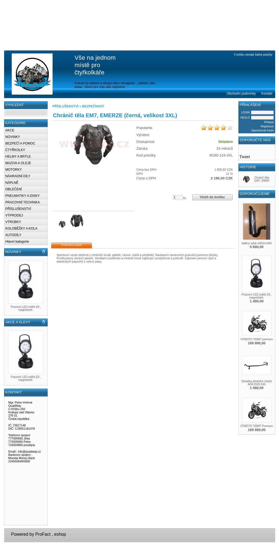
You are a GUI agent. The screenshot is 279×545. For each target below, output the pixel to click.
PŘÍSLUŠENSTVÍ (18, 209)
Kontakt (266, 93)
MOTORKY (13, 169)
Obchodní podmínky (241, 93)
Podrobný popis (71, 244)
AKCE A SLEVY (18, 322)
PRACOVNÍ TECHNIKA (22, 202)
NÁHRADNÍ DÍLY (18, 176)
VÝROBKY (13, 222)
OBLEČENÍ (13, 189)
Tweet (244, 156)
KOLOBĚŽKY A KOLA (21, 228)
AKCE (9, 130)
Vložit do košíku (212, 197)
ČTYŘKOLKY (15, 150)
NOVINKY (12, 137)
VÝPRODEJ (14, 215)
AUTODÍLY (13, 235)
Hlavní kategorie (17, 241)
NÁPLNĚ (12, 183)
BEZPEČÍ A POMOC (20, 143)
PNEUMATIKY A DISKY (22, 196)
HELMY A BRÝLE (18, 156)
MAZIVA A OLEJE (18, 163)
